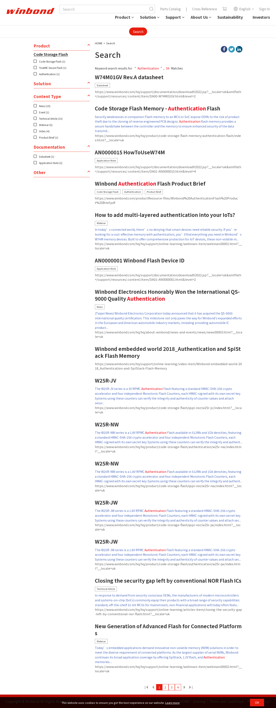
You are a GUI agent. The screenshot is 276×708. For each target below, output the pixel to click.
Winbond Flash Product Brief (150, 183)
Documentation (49, 147)
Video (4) (44, 131)
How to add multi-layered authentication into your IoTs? (165, 214)
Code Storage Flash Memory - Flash (157, 108)
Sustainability (230, 17)
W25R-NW (107, 424)
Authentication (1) (49, 74)
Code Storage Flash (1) (52, 61)
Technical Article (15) (51, 118)
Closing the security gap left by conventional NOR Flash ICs (168, 580)
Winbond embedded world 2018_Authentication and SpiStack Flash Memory (168, 352)
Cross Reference (204, 8)
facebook (224, 49)
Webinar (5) (45, 125)
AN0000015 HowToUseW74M (130, 152)
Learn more (172, 703)
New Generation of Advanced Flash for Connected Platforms (168, 629)
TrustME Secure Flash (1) (52, 67)
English (241, 8)
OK (257, 702)
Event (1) (44, 112)
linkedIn (239, 49)
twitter (231, 49)
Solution (148, 17)
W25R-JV (105, 380)
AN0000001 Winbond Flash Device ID (139, 260)
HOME (98, 43)
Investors (261, 17)
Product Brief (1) (48, 137)
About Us (199, 17)
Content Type (47, 96)
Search (138, 31)
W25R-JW (106, 502)
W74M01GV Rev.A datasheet (129, 77)
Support (173, 17)
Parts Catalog (170, 8)
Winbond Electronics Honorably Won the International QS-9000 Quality (167, 295)
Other (40, 172)
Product (122, 17)
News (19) (44, 106)
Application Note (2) (50, 163)
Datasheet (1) (46, 156)
